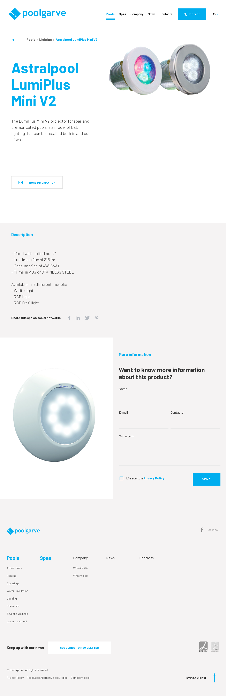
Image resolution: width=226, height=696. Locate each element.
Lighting (45, 39)
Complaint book (80, 677)
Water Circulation (17, 591)
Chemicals (13, 606)
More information (36, 183)
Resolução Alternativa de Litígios (47, 677)
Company (136, 14)
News (152, 14)
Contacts (166, 14)
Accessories (14, 568)
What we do (80, 575)
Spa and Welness (17, 613)
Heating (11, 575)
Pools (110, 14)
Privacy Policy (15, 677)
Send (206, 479)
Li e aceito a (145, 478)
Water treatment (17, 621)
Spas (122, 14)
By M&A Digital (196, 677)
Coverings (13, 583)
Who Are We (80, 568)
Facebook (210, 530)
